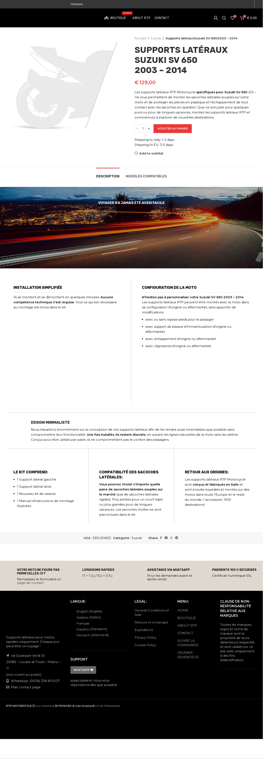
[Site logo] (32, 18)
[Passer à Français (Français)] (91, 623)
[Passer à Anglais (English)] (91, 611)
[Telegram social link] (176, 538)
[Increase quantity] (148, 128)
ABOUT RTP (187, 625)
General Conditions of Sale (152, 612)
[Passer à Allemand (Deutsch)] (91, 635)
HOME (182, 610)
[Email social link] (166, 538)
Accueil (140, 38)
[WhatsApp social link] (171, 538)
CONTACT (185, 633)
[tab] (107, 174)
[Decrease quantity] (137, 128)
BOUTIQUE (186, 618)
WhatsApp (83, 669)
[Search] (224, 18)
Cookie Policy (145, 645)
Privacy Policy (145, 637)
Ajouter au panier (173, 128)
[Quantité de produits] (143, 128)
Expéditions (144, 630)
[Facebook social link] (160, 538)
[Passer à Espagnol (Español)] (91, 629)
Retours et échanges (151, 622)
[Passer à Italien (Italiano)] (91, 617)
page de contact (30, 583)
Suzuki (156, 38)
